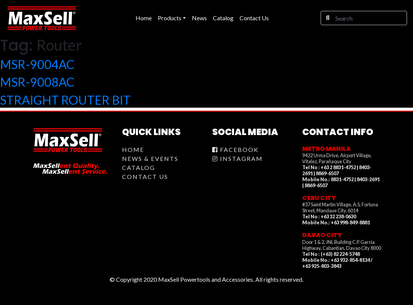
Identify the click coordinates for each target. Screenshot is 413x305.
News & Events (150, 158)
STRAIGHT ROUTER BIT (65, 100)
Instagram (237, 158)
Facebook (235, 149)
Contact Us (145, 176)
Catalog (138, 167)
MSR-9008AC (37, 82)
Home (133, 149)
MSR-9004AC (37, 64)
